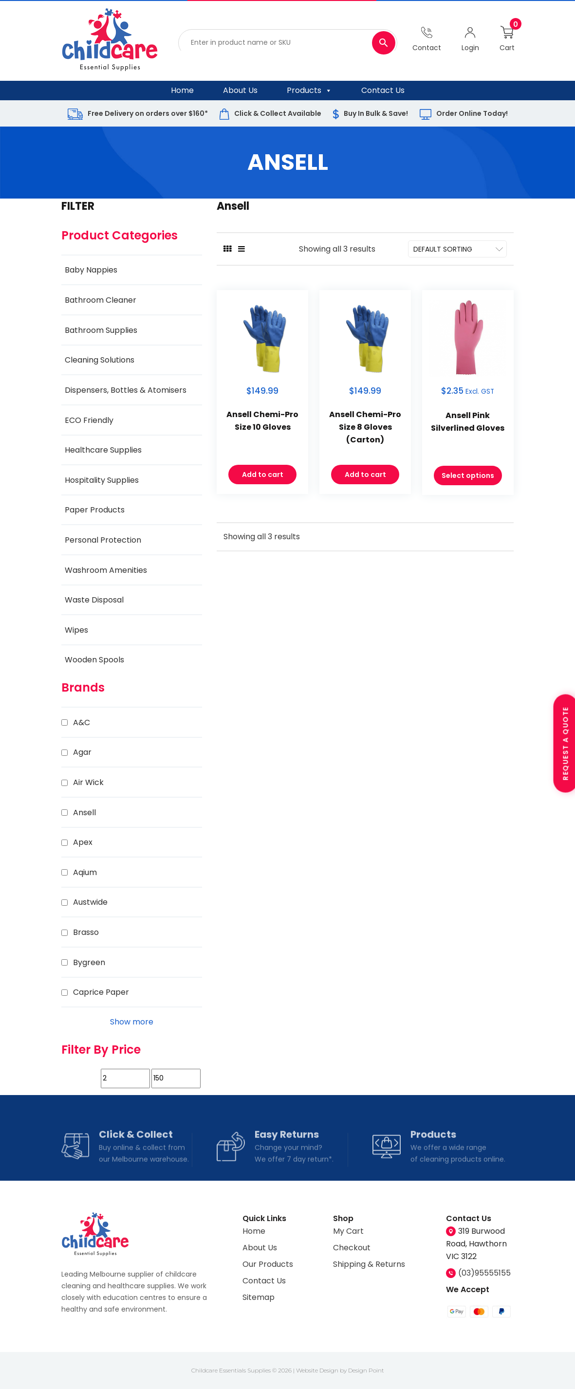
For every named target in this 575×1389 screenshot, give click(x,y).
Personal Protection (103, 540)
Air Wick (88, 782)
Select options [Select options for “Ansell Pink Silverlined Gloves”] (468, 477)
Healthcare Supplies (103, 450)
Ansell (84, 812)
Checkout (352, 1247)
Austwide (90, 902)
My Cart (348, 1231)
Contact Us (383, 90)
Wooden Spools (94, 659)
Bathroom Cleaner (100, 300)
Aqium (85, 872)
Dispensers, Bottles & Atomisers (125, 390)
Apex (83, 842)
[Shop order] (457, 248)
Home (182, 90)
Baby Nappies (91, 269)
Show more (131, 1021)
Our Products (267, 1264)
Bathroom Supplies (101, 330)
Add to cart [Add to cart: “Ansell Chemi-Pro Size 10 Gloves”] (262, 476)
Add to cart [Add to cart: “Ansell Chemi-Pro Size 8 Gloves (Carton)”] (365, 476)
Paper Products (95, 509)
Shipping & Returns (369, 1264)
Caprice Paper (101, 992)
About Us (240, 90)
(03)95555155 (484, 1273)
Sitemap (258, 1297)
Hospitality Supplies (102, 480)
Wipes (76, 630)
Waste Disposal (94, 599)
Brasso (86, 932)
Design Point (366, 1370)
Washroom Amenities (106, 570)
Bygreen (89, 962)
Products (309, 90)
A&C (81, 722)
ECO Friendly (89, 420)
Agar (82, 752)
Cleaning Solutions (99, 360)
